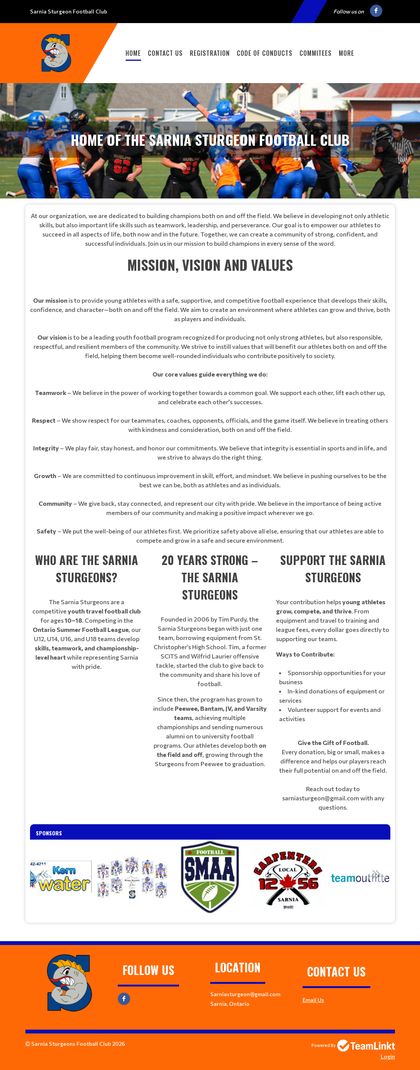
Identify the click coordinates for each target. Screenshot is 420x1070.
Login (388, 1056)
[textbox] (210, 229)
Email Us (313, 1000)
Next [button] (377, 873)
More (346, 53)
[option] (55, 878)
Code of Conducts (265, 53)
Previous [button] (43, 873)
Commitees (316, 53)
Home (133, 53)
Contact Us (165, 53)
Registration (210, 53)
